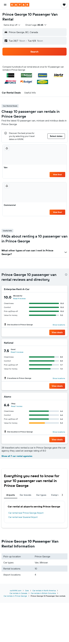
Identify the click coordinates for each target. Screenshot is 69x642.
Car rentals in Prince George (15, 596)
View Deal (57, 174)
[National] (59, 342)
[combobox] (12, 24)
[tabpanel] (34, 512)
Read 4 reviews (19, 298)
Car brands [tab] (25, 495)
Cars (27, 590)
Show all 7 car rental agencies (17, 456)
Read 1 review (16, 406)
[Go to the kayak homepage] (19, 5)
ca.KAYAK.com (15, 590)
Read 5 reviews (17, 352)
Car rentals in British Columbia (43, 593)
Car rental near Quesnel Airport (23, 517)
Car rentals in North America (44, 590)
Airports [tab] (10, 495)
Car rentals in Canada (18, 593)
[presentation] (66, 274)
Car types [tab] (41, 495)
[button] (5, 4)
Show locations (59, 325)
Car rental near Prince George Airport (26, 512)
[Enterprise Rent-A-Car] (52, 289)
